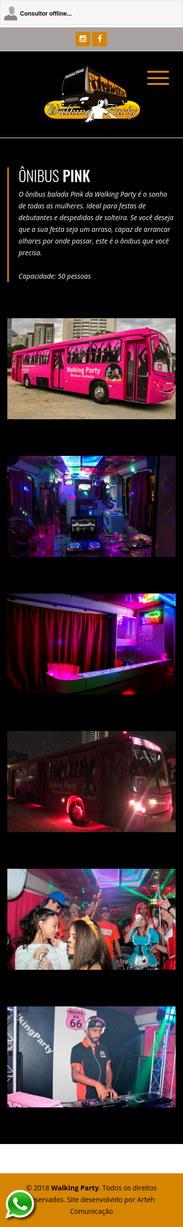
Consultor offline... (46, 13)
